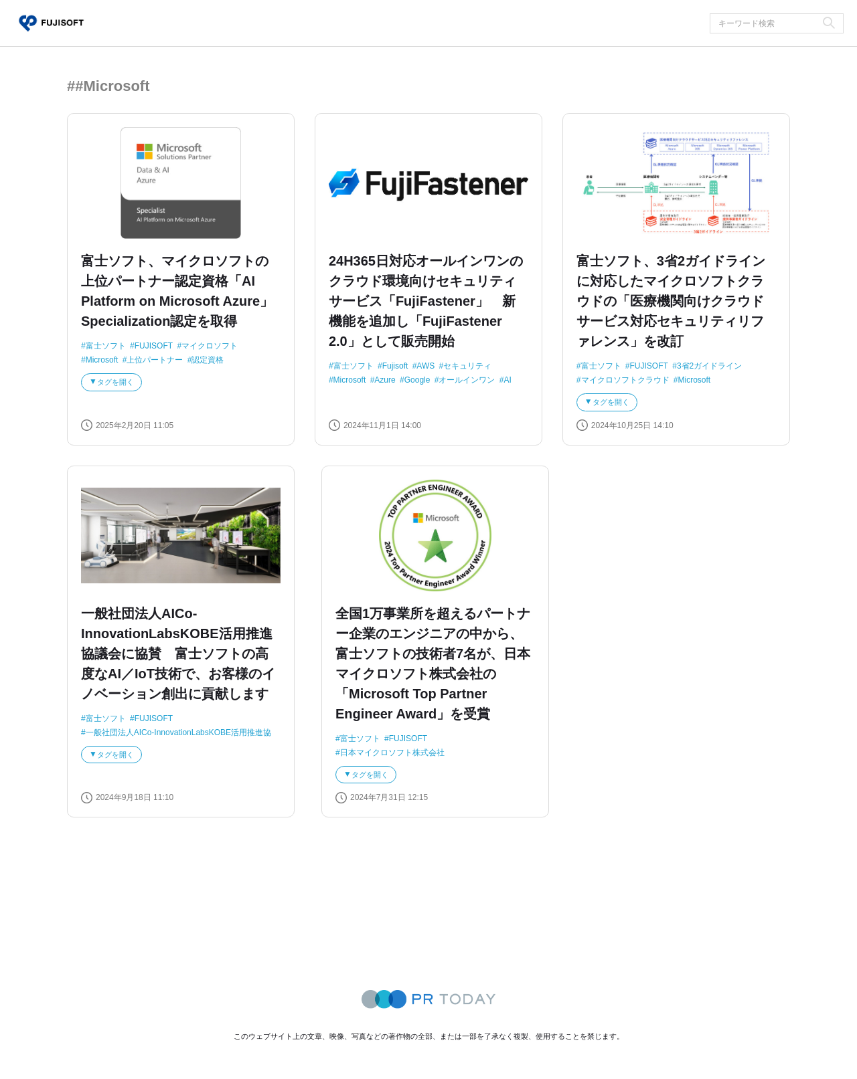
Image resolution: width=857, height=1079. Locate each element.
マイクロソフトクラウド (625, 380)
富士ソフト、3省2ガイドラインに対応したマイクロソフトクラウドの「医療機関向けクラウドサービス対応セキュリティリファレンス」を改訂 (670, 301)
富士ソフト (106, 346)
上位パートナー (155, 360)
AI (507, 380)
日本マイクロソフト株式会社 (392, 758)
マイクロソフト (209, 346)
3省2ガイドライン (709, 366)
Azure (384, 380)
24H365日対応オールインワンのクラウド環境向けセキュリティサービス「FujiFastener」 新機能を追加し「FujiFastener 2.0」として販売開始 (426, 301)
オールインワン (467, 380)
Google (417, 380)
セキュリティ (467, 366)
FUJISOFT (154, 346)
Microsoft (102, 360)
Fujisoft (395, 366)
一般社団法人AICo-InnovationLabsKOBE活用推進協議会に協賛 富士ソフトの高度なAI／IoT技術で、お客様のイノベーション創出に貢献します (178, 658)
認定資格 (207, 360)
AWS (425, 366)
